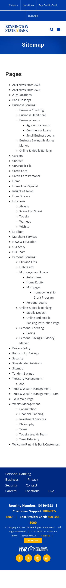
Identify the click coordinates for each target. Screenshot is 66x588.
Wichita (24, 227)
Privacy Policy (21, 348)
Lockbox (17, 232)
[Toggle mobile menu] (59, 29)
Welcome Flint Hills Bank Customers (36, 444)
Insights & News (22, 191)
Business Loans (29, 120)
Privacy (32, 479)
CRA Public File (22, 166)
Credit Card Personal (26, 176)
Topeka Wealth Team (33, 434)
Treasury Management (27, 379)
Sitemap (17, 368)
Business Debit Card (32, 115)
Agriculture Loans (38, 125)
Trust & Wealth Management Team (35, 394)
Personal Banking (23, 257)
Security (17, 358)
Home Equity (34, 282)
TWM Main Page (22, 399)
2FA (21, 384)
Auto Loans (33, 277)
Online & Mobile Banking (35, 151)
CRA (51, 491)
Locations (18, 201)
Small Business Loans (40, 135)
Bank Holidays (21, 100)
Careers (17, 156)
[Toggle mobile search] (52, 29)
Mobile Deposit (36, 313)
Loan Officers (21, 196)
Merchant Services (24, 237)
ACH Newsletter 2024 (26, 90)
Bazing (30, 333)
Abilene (24, 206)
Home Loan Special (25, 186)
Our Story (18, 247)
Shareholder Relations (27, 363)
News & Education (24, 242)
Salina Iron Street (30, 211)
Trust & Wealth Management (31, 389)
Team (23, 429)
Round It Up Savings (25, 353)
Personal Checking (31, 328)
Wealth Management (26, 404)
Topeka (24, 216)
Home (16, 181)
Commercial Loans (38, 130)
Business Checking (31, 110)
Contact (17, 161)
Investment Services (32, 419)
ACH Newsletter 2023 (26, 85)
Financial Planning (31, 414)
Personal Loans (36, 303)
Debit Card (26, 267)
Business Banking (23, 105)
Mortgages (33, 287)
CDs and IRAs (28, 262)
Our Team (19, 252)
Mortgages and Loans (33, 272)
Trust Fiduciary (29, 439)
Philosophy (26, 424)
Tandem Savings (23, 373)
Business (12, 479)
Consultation (27, 409)
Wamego (25, 221)
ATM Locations (22, 95)
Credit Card (19, 171)
